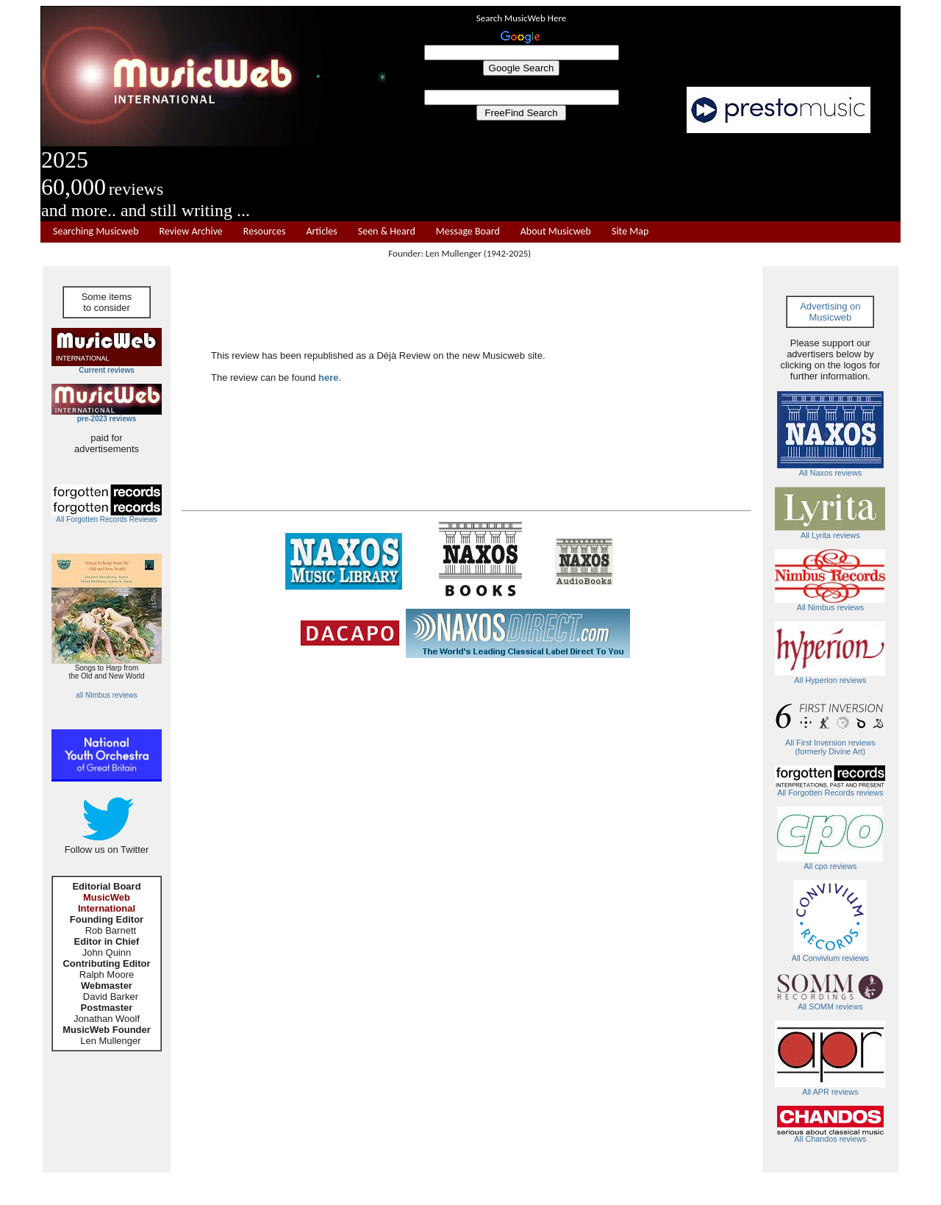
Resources (264, 231)
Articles (321, 231)
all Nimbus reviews (106, 695)
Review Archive (191, 231)
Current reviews (107, 370)
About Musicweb (555, 231)
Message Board (468, 231)
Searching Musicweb (96, 231)
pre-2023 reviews (107, 419)
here (328, 377)
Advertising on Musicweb (830, 312)
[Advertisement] (643, 178)
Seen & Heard (386, 231)
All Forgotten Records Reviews (106, 519)
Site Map (630, 231)
